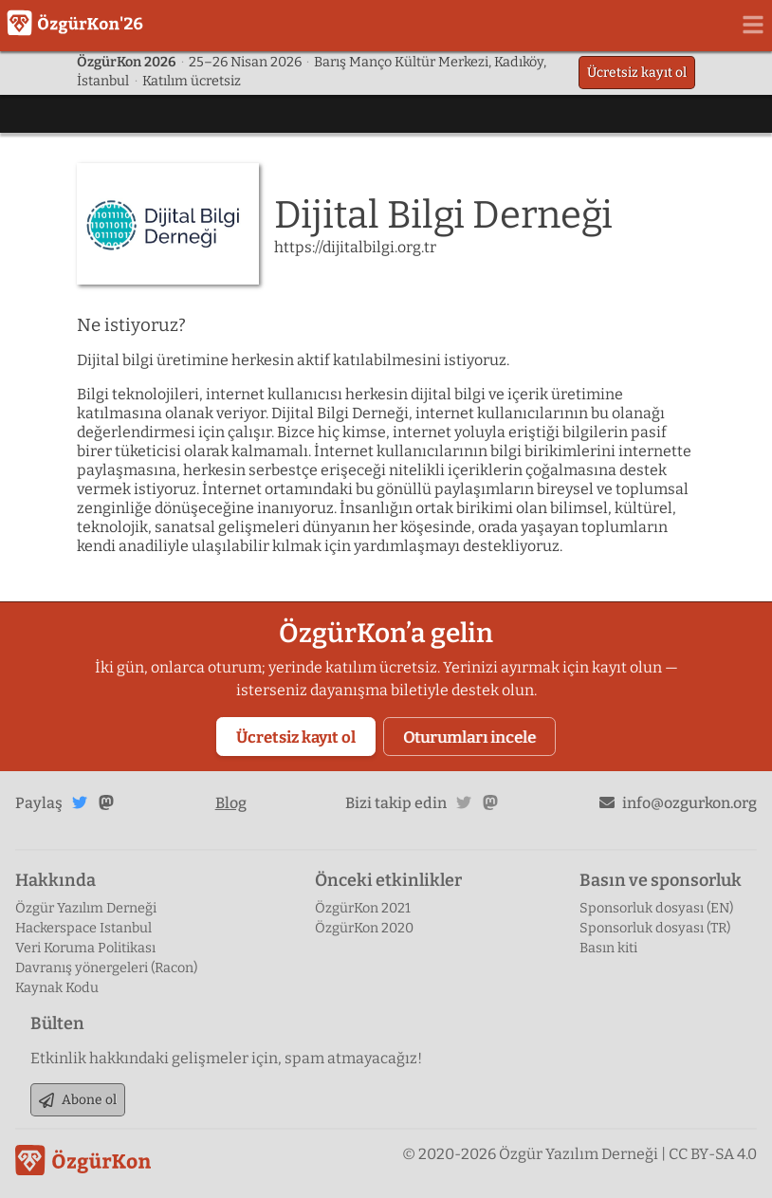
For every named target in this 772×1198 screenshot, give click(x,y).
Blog (231, 803)
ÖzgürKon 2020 (364, 928)
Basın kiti (608, 948)
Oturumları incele (469, 737)
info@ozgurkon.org (678, 803)
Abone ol (78, 1100)
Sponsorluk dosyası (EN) (656, 908)
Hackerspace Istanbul (83, 928)
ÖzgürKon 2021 (363, 908)
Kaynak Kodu (57, 988)
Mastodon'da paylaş (106, 802)
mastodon (490, 802)
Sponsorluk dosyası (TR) (654, 928)
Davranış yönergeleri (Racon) (106, 968)
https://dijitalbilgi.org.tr (355, 247)
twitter (463, 802)
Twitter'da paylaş (79, 802)
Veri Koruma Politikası (85, 948)
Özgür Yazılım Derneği (85, 908)
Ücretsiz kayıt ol (637, 73)
